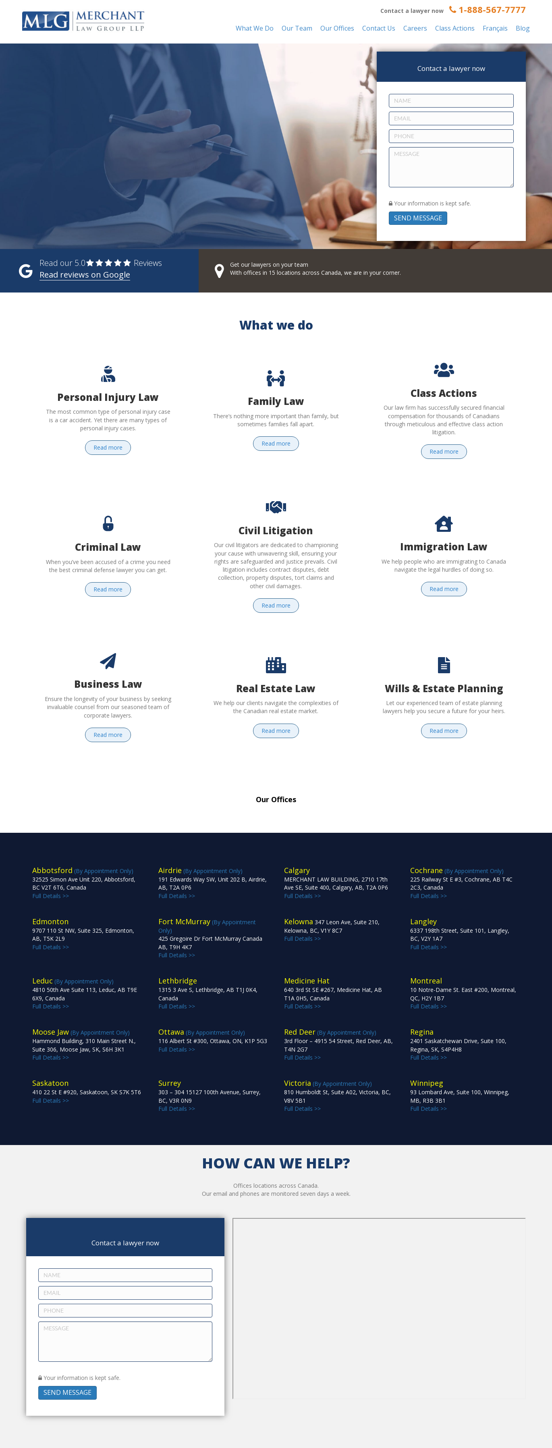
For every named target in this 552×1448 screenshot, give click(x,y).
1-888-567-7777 (487, 9)
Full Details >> (332, 930)
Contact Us (378, 28)
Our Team (297, 28)
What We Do (255, 28)
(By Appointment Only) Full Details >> (210, 938)
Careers (415, 28)
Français (495, 28)
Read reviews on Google (84, 274)
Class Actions (455, 28)
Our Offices (337, 28)
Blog (523, 28)
